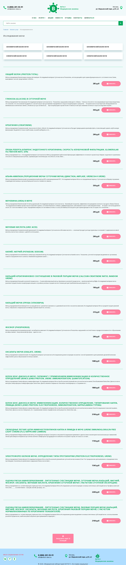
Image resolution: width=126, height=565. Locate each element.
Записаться (89, 18)
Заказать (111, 84)
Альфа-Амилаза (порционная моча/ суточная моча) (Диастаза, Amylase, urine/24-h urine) (55, 176)
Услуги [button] (42, 18)
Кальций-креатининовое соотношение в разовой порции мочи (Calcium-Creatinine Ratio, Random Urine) (61, 277)
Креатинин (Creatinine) (18, 125)
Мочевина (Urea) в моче (18, 201)
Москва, (107, 8)
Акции (50, 18)
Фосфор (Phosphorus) (17, 327)
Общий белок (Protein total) (21, 74)
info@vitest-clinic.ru (14, 9)
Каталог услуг (14, 29)
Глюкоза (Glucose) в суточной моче (25, 99)
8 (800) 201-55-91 (15, 7)
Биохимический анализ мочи (17, 47)
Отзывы (68, 18)
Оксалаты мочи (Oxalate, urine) (23, 352)
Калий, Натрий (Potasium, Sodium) (24, 251)
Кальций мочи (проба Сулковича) (24, 302)
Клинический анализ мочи (16, 56)
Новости (59, 18)
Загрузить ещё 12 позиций (63, 538)
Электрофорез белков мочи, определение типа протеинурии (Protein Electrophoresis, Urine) (58, 456)
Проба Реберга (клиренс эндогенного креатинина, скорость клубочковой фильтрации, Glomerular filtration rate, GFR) (61, 150)
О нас (34, 18)
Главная (5, 29)
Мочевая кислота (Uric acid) (21, 227)
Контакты (78, 18)
